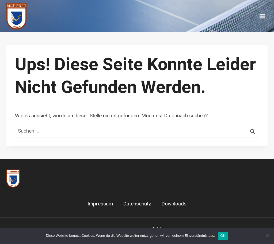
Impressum (100, 204)
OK (223, 236)
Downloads (174, 204)
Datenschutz (137, 204)
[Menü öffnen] (262, 16)
